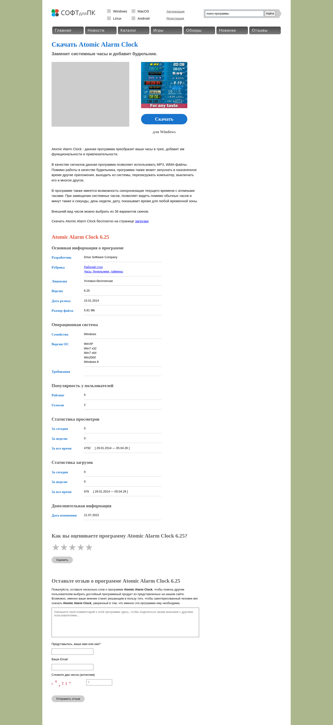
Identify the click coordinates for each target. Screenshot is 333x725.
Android (144, 18)
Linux (117, 18)
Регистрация (175, 18)
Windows (120, 11)
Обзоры (194, 30)
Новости (96, 30)
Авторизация (175, 11)
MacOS (143, 11)
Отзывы (260, 30)
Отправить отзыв (68, 699)
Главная (63, 30)
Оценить (62, 560)
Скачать (164, 119)
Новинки (227, 30)
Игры (158, 30)
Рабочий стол (93, 267)
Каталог (128, 30)
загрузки (141, 221)
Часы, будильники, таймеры (103, 271)
